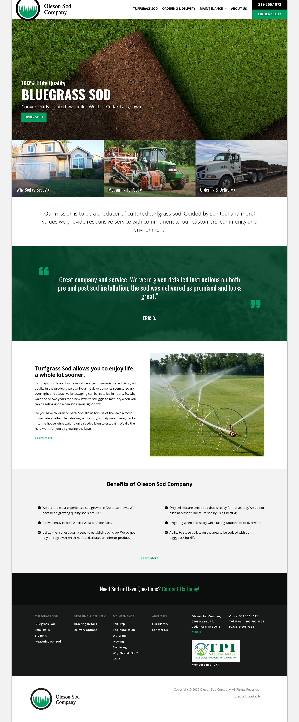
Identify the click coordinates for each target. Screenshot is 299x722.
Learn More (149, 558)
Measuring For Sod (48, 641)
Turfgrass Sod (145, 8)
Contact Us (160, 630)
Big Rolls (41, 635)
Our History (160, 624)
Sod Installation (124, 630)
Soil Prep (119, 624)
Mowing (118, 641)
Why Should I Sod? (125, 653)
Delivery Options (85, 630)
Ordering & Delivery (178, 8)
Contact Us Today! (180, 588)
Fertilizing (120, 647)
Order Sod (269, 13)
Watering (119, 635)
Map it (196, 632)
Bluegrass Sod (45, 624)
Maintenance (213, 8)
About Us (239, 8)
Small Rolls (42, 630)
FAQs (116, 659)
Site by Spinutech (247, 696)
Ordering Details (85, 624)
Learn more (44, 438)
